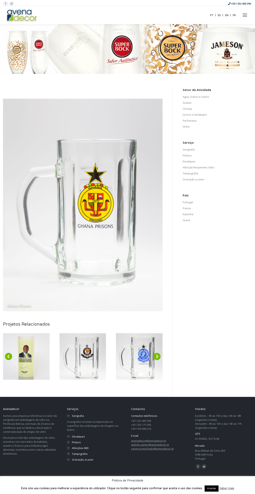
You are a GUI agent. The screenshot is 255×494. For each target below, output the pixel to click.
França (187, 208)
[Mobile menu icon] (245, 15)
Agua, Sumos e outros (196, 97)
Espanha (188, 214)
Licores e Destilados (195, 114)
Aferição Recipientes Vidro (199, 167)
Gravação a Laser (193, 179)
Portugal (188, 202)
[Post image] (26, 356)
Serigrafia (189, 149)
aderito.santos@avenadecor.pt (150, 444)
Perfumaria (189, 120)
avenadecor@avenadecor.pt (148, 440)
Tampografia (190, 173)
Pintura (187, 155)
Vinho (186, 126)
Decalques (189, 161)
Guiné (186, 220)
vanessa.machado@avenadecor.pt (152, 448)
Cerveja (187, 108)
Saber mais (226, 488)
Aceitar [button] (211, 488)
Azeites (187, 102)
